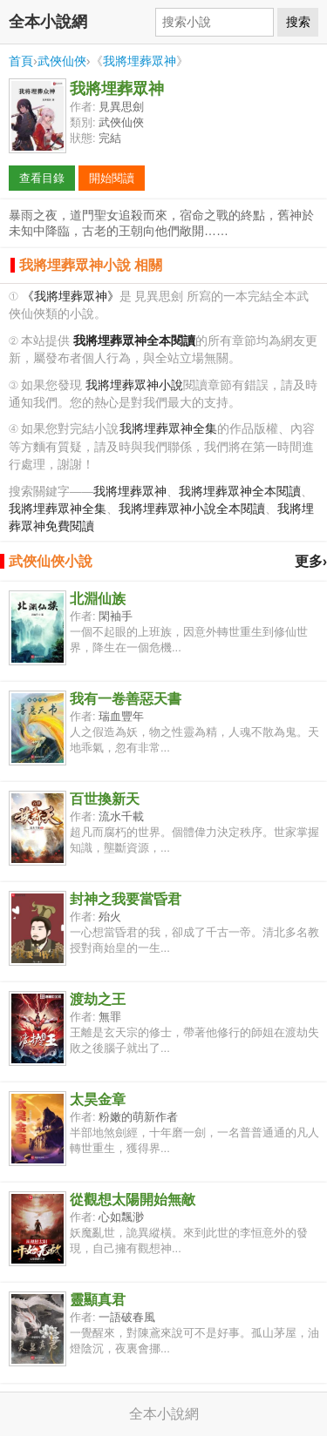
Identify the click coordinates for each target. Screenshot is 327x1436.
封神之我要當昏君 (125, 899)
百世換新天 (105, 799)
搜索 (298, 22)
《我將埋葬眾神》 (70, 296)
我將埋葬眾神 (139, 61)
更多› (311, 561)
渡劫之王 (98, 999)
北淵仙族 (98, 598)
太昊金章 (98, 1099)
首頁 (21, 61)
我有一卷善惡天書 (125, 698)
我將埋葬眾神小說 (134, 385)
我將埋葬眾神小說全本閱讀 (192, 509)
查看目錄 (42, 178)
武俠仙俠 (61, 61)
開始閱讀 (111, 178)
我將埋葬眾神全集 (168, 428)
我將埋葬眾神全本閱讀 (240, 491)
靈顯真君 (98, 1299)
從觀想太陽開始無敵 (132, 1199)
